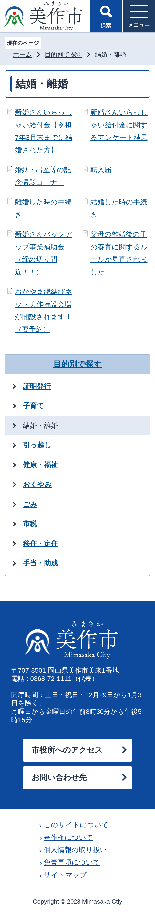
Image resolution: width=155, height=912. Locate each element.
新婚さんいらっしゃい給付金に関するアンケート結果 (119, 125)
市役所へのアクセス (67, 750)
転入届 (100, 170)
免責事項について (72, 862)
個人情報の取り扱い (75, 850)
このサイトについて (76, 825)
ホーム (22, 54)
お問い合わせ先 (59, 777)
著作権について (68, 837)
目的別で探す (63, 54)
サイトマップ (65, 875)
